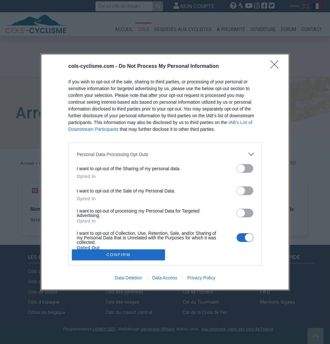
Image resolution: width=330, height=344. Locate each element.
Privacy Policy (201, 277)
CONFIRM (118, 254)
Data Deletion (128, 277)
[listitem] (165, 154)
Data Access (164, 277)
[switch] (245, 168)
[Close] (276, 66)
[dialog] (165, 172)
